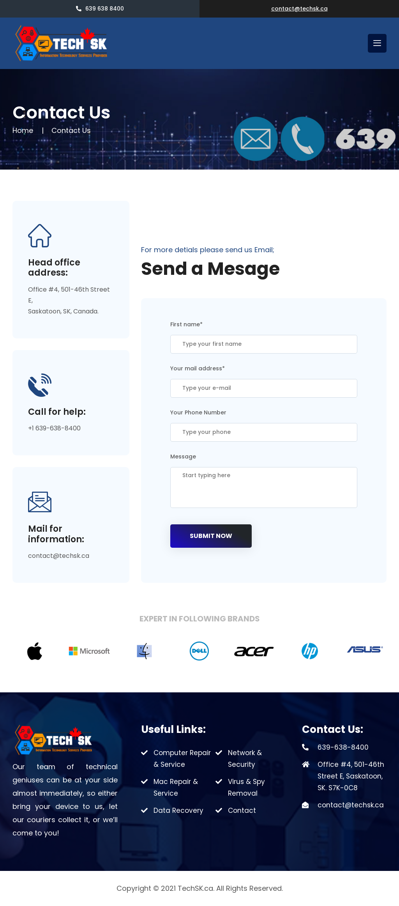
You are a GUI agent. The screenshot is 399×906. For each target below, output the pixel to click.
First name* (186, 324)
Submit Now (211, 535)
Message (183, 456)
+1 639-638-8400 (54, 428)
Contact (242, 810)
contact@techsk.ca (299, 8)
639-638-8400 (343, 747)
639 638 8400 (100, 8)
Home (22, 130)
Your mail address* (197, 368)
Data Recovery (178, 810)
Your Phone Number (198, 412)
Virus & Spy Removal (246, 787)
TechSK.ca (195, 888)
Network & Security (245, 758)
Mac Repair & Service (176, 787)
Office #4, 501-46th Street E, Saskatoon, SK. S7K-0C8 (351, 776)
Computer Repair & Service (182, 758)
